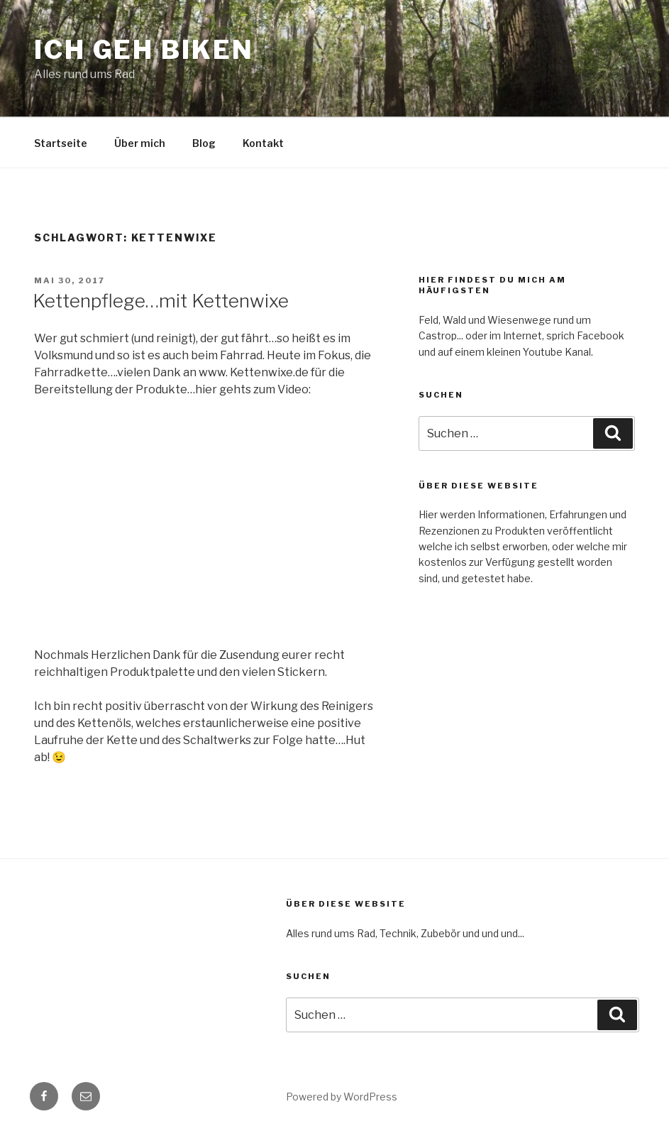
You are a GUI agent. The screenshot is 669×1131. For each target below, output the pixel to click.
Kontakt (263, 143)
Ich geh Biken (143, 49)
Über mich (139, 143)
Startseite (60, 143)
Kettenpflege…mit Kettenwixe (161, 301)
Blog (204, 143)
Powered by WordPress (341, 1097)
